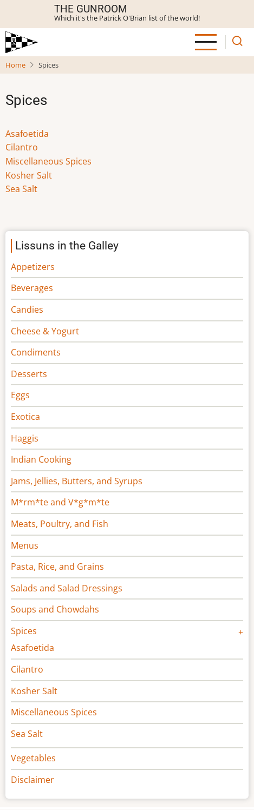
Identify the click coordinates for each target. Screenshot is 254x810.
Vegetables (33, 758)
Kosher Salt (28, 175)
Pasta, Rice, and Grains (57, 566)
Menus (24, 545)
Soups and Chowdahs (55, 609)
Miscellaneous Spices (48, 161)
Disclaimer (32, 780)
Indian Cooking (41, 459)
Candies (27, 309)
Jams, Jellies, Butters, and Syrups (76, 481)
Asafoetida (27, 134)
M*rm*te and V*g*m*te (60, 502)
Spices (24, 631)
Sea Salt (21, 189)
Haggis (24, 438)
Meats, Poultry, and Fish (59, 524)
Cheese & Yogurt (45, 331)
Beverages (32, 288)
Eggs (20, 395)
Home (15, 65)
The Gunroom (90, 9)
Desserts (29, 374)
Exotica (25, 417)
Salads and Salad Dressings (66, 588)
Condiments (36, 352)
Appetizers (33, 267)
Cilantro (21, 147)
